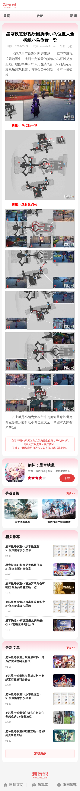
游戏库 (43, 785)
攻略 (40, 16)
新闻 (73, 16)
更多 (68, 493)
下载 (67, 478)
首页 (6, 16)
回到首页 (16, 785)
